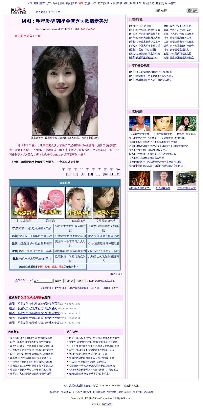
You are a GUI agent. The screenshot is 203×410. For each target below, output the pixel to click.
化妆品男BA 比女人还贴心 (103, 251)
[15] (98, 174)
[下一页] (115, 174)
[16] (105, 174)
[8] (105, 169)
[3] (75, 169)
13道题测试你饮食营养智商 (35, 243)
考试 (126, 3)
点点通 (95, 288)
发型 (23, 297)
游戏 (106, 3)
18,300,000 (107, 280)
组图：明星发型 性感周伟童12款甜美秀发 (34, 313)
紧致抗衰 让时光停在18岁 (103, 236)
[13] (83, 174)
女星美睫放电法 (106, 220)
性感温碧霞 (24, 220)
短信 (145, 3)
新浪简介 (54, 392)
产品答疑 (148, 392)
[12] (75, 174)
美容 (50, 12)
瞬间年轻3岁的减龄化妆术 (70, 251)
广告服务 (78, 392)
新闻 (36, 3)
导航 (164, 3)
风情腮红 (51, 220)
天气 (138, 3)
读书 (119, 3)
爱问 (151, 3)
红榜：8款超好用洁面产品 (35, 228)
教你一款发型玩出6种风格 (35, 258)
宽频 (87, 3)
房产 (100, 3)
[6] (93, 169)
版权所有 (106, 404)
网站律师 (111, 392)
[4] (81, 169)
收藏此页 (47, 288)
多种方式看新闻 (78, 288)
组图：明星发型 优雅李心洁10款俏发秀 (33, 308)
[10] (118, 169)
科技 (68, 3)
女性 (113, 3)
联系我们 (89, 392)
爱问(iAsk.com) (24, 280)
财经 (55, 3)
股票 (61, 3)
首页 (29, 3)
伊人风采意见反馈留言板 (77, 385)
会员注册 (137, 392)
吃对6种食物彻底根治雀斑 (70, 236)
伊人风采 (41, 12)
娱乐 (49, 3)
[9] (111, 169)
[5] (87, 169)
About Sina (66, 392)
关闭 (115, 288)
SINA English (124, 392)
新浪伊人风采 (88, 29)
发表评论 (116, 274)
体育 (42, 3)
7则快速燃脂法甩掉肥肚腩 (104, 243)
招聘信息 (100, 392)
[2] (69, 169)
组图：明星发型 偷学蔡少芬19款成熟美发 (34, 322)
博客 (74, 3)
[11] (68, 174)
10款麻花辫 (79, 220)
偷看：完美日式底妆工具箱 (35, 251)
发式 (30, 297)
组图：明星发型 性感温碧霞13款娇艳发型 (34, 318)
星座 (132, 3)
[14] (90, 174)
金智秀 (37, 297)
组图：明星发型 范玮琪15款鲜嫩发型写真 (34, 303)
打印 (106, 288)
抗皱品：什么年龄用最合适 (35, 236)
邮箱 (158, 3)
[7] (99, 169)
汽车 (94, 3)
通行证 (172, 3)
